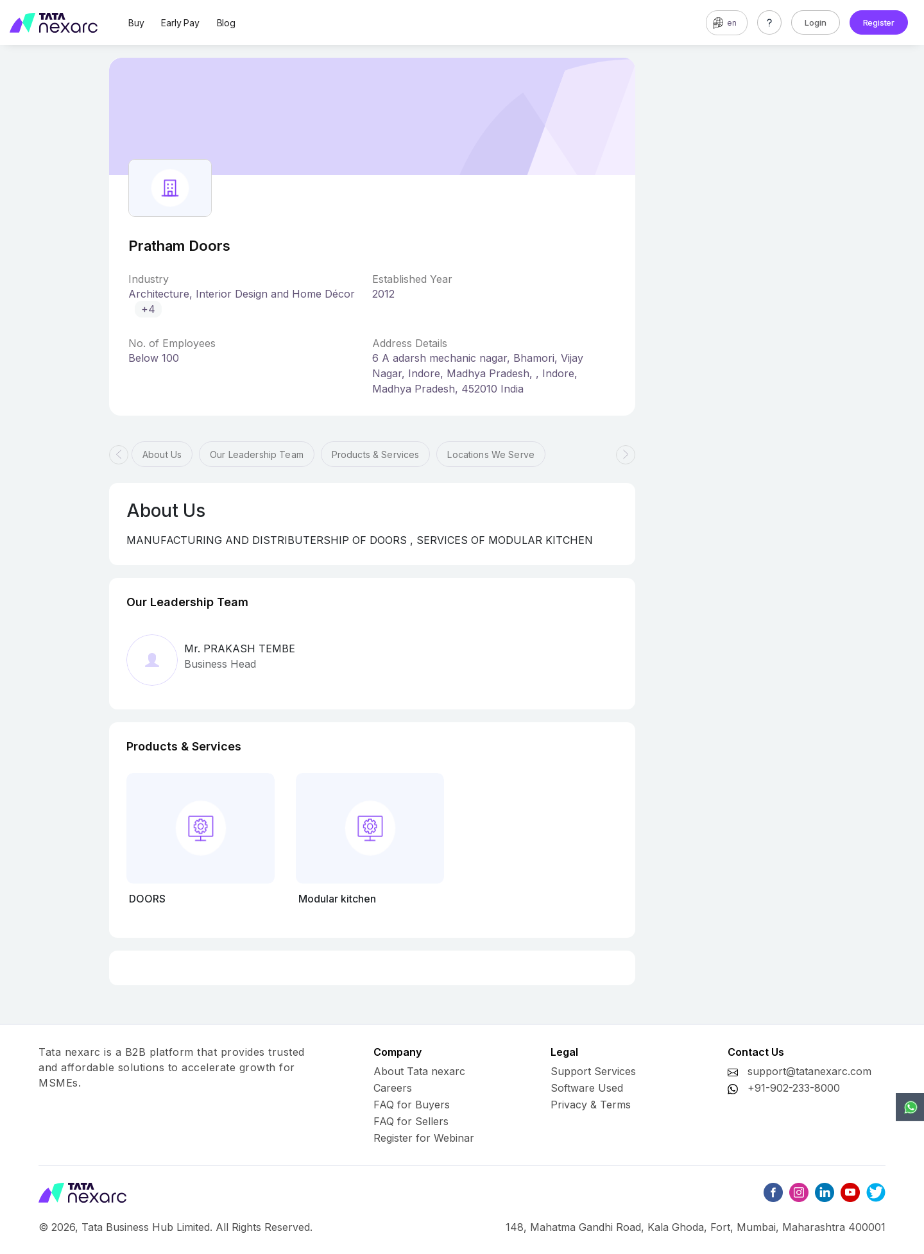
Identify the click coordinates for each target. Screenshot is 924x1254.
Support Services (593, 1071)
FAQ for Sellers (411, 1121)
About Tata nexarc (419, 1071)
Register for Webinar (423, 1137)
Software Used (587, 1087)
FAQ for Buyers (411, 1104)
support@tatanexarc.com (809, 1071)
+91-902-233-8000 (794, 1087)
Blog (226, 22)
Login (815, 22)
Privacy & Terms (591, 1104)
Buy (136, 22)
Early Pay (180, 22)
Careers (392, 1087)
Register (878, 22)
